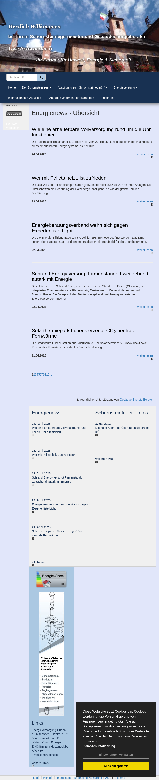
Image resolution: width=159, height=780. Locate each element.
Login (36, 777)
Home (12, 87)
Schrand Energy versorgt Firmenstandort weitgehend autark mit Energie (90, 276)
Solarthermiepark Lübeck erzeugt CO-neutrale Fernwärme (83, 333)
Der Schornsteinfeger (36, 87)
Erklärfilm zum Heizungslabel (50, 746)
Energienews (46, 412)
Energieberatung (125, 87)
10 (47, 374)
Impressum (91, 741)
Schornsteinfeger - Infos (121, 412)
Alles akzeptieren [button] (116, 766)
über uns (109, 97)
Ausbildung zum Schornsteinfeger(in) (82, 87)
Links (37, 723)
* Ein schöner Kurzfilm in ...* (50, 734)
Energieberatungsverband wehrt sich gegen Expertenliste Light (80, 228)
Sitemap (119, 777)
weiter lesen (145, 155)
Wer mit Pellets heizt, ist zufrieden (69, 178)
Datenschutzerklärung (99, 746)
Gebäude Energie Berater (136, 399)
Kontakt (48, 777)
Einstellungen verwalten (116, 754)
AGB (108, 777)
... (50, 374)
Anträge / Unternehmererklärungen (73, 97)
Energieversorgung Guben (49, 730)
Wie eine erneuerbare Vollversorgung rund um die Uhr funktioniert (91, 132)
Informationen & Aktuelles (25, 97)
